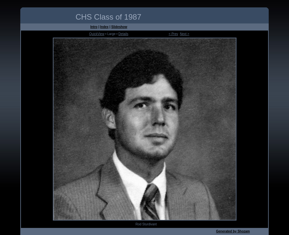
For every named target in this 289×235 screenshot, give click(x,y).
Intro (93, 27)
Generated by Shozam (233, 231)
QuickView (96, 34)
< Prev (173, 34)
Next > (184, 34)
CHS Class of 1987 (108, 17)
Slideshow (119, 27)
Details (124, 34)
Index (104, 27)
